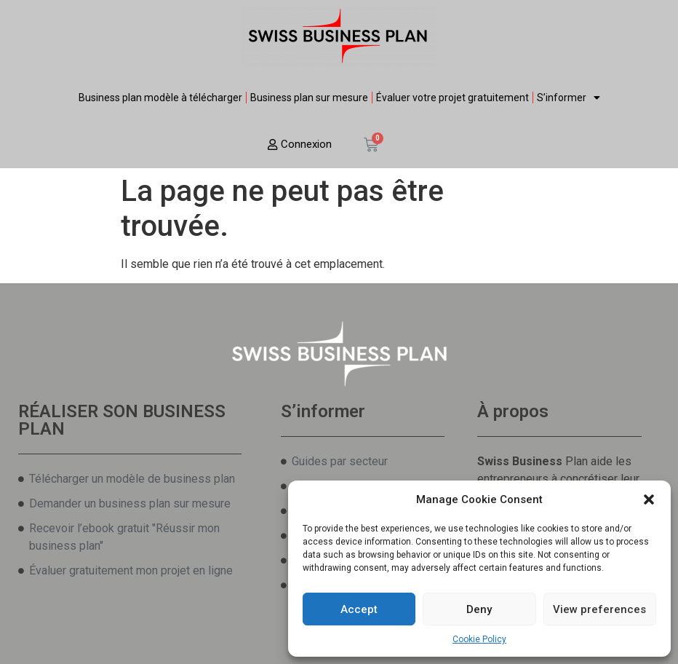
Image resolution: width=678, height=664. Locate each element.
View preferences (599, 609)
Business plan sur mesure (309, 97)
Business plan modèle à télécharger (160, 97)
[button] (649, 499)
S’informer (568, 97)
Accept (359, 609)
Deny (479, 609)
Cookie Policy (479, 639)
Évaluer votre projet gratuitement (452, 97)
